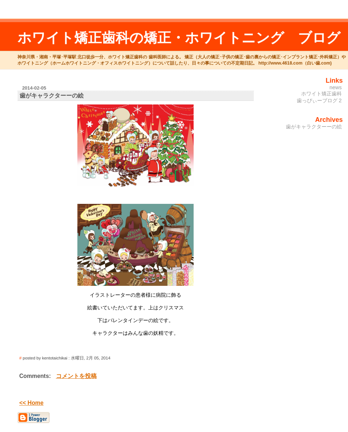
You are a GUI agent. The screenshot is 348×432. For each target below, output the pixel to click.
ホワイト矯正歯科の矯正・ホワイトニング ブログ (178, 37)
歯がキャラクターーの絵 (314, 126)
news (335, 87)
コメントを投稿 (76, 376)
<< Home (31, 403)
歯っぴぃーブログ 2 (319, 100)
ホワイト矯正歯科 (321, 93)
